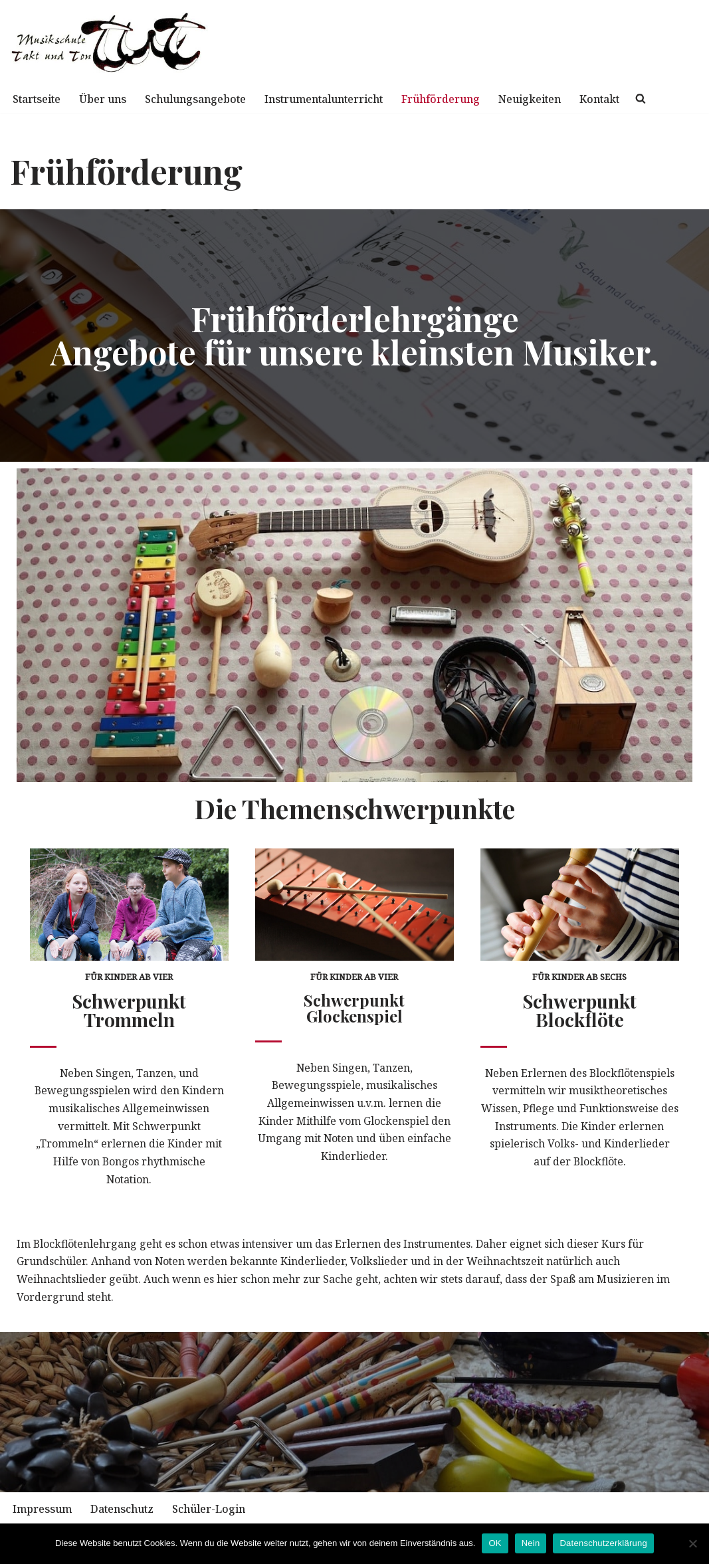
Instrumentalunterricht (340, 99)
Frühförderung (464, 99)
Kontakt (630, 99)
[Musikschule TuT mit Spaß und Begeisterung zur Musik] (109, 42)
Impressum (43, 1513)
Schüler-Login (215, 1513)
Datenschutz (125, 1513)
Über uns (107, 99)
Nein (531, 1543)
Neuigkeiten (557, 99)
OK (494, 1543)
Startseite (38, 99)
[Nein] (692, 1543)
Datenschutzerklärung (603, 1543)
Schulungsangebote (204, 99)
